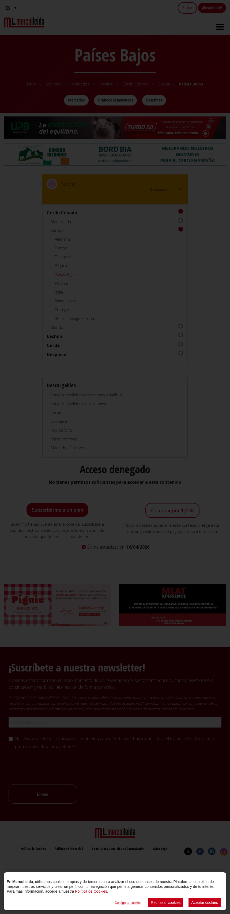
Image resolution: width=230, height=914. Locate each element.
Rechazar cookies (165, 902)
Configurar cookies (128, 903)
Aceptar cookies (204, 902)
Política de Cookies (91, 891)
